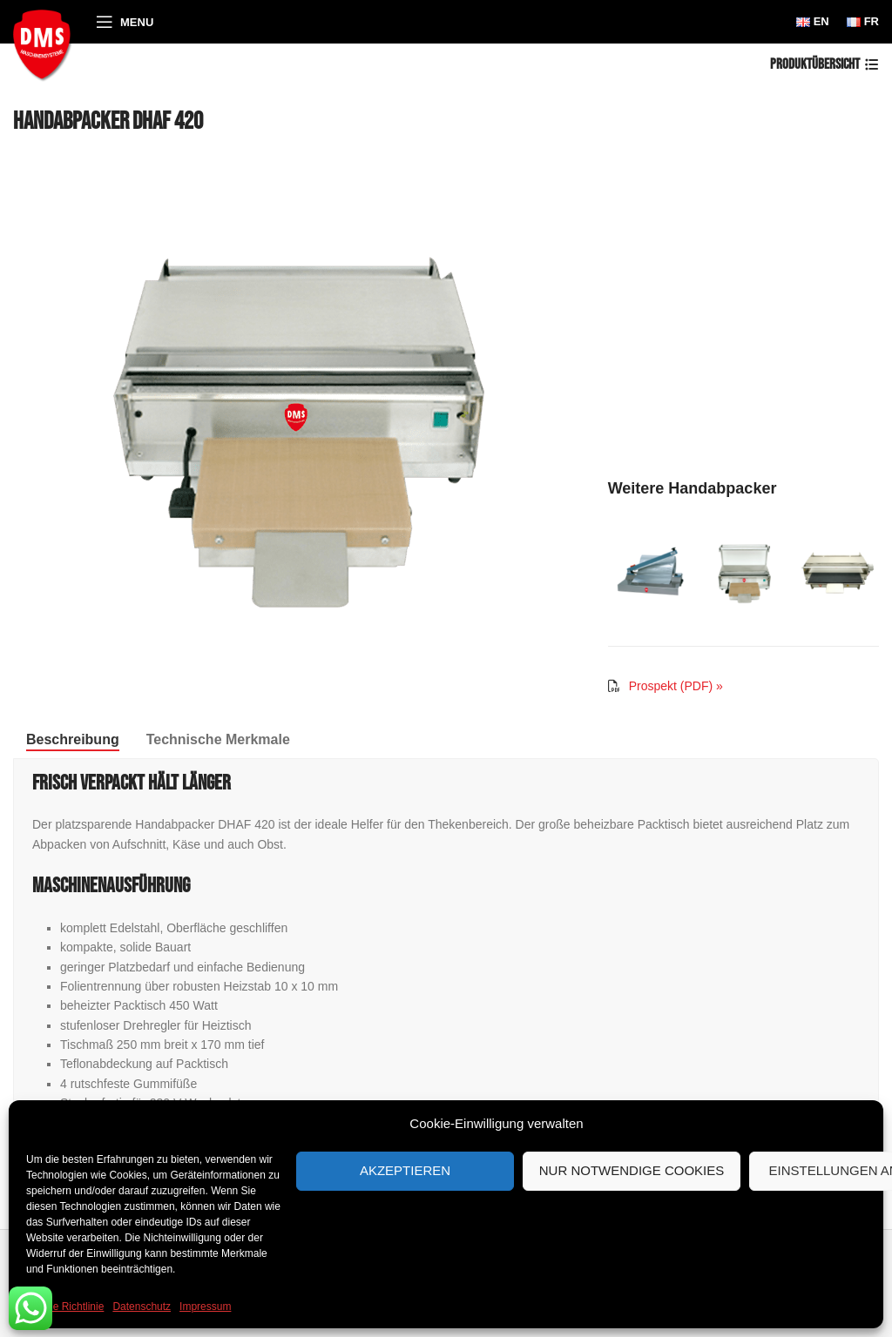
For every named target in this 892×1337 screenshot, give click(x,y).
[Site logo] (45, 43)
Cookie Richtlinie (65, 1306)
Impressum (205, 1306)
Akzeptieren (405, 1170)
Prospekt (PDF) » (676, 686)
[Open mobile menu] (124, 21)
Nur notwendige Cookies (632, 1170)
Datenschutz (141, 1306)
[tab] (72, 740)
